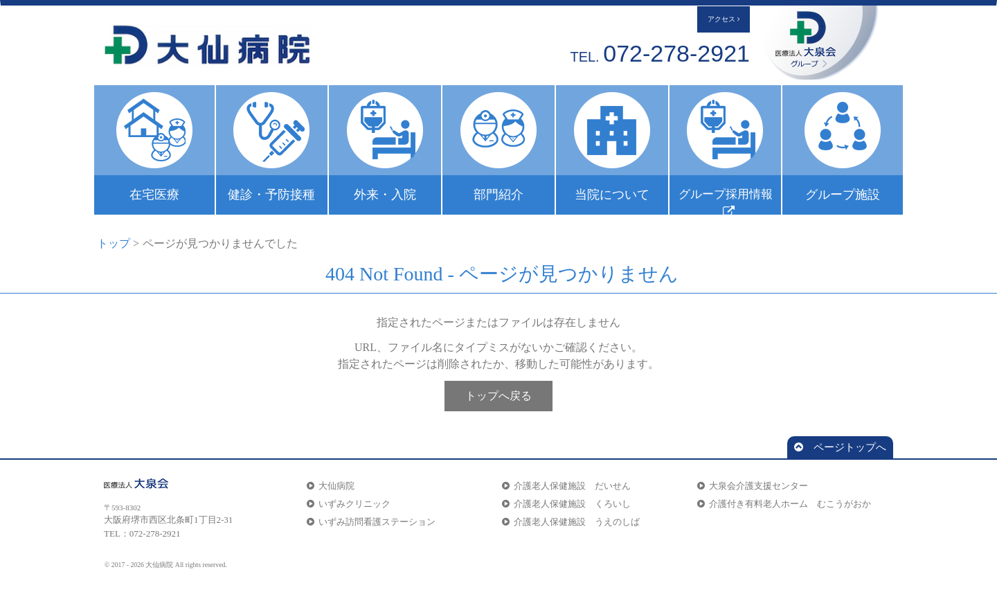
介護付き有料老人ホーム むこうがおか (784, 504)
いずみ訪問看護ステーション (371, 522)
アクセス (723, 19)
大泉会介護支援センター (752, 486)
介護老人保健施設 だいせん (566, 486)
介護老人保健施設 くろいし (566, 504)
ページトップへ (840, 447)
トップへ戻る (498, 396)
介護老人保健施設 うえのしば (571, 522)
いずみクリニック (348, 504)
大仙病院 (330, 486)
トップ (113, 243)
